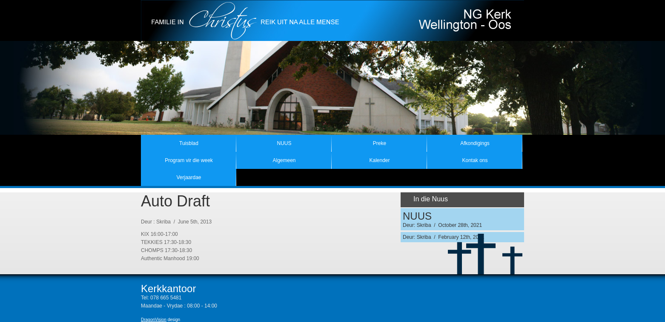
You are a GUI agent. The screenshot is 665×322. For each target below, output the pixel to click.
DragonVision (153, 319)
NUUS (284, 143)
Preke (379, 143)
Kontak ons (474, 160)
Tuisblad (188, 143)
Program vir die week (189, 160)
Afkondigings (475, 143)
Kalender (379, 160)
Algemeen (283, 160)
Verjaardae (188, 177)
